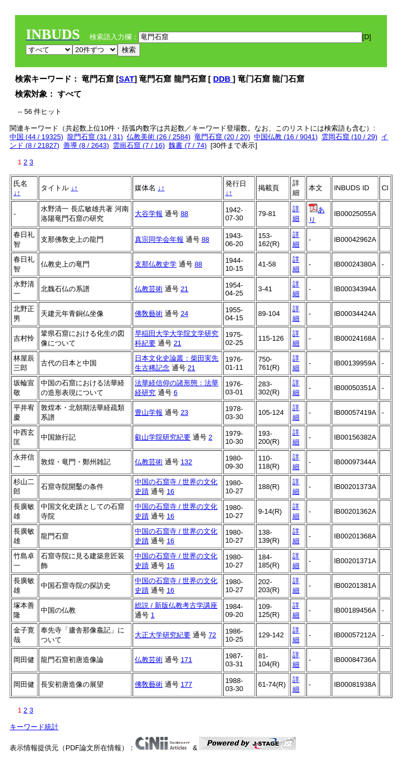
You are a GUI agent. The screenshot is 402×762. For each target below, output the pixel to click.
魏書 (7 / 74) (188, 145)
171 (186, 660)
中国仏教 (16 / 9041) (286, 137)
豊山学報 (149, 412)
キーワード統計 (34, 727)
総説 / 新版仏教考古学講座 (176, 605)
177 (186, 684)
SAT (126, 78)
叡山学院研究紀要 (163, 437)
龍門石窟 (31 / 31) (95, 137)
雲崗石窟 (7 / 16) (139, 145)
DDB (223, 78)
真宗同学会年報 (159, 239)
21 (184, 289)
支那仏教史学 (156, 264)
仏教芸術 (149, 289)
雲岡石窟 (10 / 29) (349, 137)
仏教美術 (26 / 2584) (159, 137)
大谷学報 (149, 214)
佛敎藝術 (149, 314)
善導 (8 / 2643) (86, 145)
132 (186, 462)
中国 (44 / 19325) (36, 137)
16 (170, 491)
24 (184, 314)
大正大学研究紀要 (163, 635)
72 (212, 635)
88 (184, 214)
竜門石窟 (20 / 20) (222, 137)
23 (184, 412)
